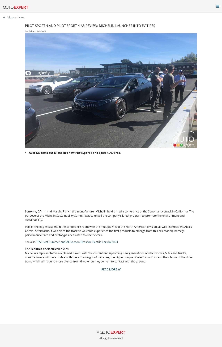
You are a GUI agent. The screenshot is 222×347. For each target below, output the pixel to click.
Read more (111, 269)
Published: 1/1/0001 (35, 31)
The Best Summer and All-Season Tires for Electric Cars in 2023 (77, 242)
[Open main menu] (217, 7)
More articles (13, 17)
